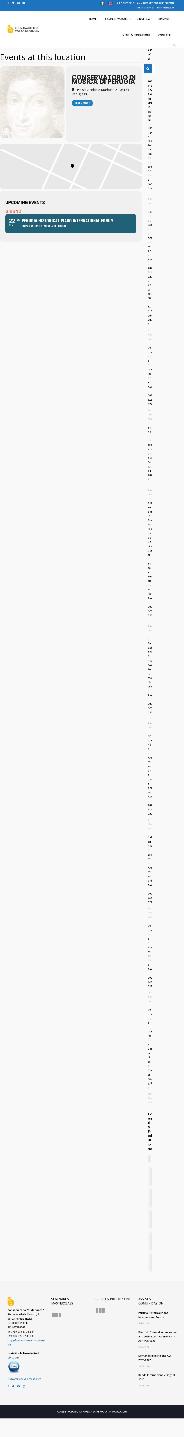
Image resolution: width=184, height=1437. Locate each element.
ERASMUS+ (164, 19)
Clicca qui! (13, 1357)
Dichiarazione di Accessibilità (24, 1379)
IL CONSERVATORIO (116, 19)
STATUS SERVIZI (145, 7)
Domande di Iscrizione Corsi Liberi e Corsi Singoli (150, 1048)
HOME (92, 19)
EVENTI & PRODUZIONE (135, 35)
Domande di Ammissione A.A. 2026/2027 (150, 956)
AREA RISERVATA (165, 7)
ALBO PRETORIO (125, 3)
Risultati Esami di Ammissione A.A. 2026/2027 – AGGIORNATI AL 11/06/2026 (150, 268)
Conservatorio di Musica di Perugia (104, 79)
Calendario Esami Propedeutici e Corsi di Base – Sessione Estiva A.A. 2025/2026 (150, 559)
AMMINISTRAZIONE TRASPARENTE (155, 3)
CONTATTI (164, 35)
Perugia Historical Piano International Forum (150, 158)
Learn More (82, 103)
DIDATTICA (143, 19)
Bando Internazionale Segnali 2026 (150, 453)
